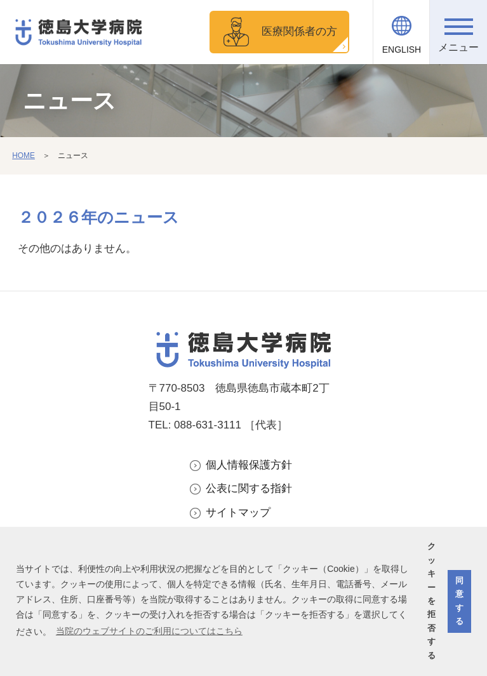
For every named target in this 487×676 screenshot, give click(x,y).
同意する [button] (459, 601)
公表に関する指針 (249, 488)
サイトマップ (238, 513)
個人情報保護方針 (249, 465)
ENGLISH (401, 49)
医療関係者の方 (299, 31)
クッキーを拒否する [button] (431, 600)
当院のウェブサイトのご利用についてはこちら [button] (149, 631)
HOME (23, 155)
